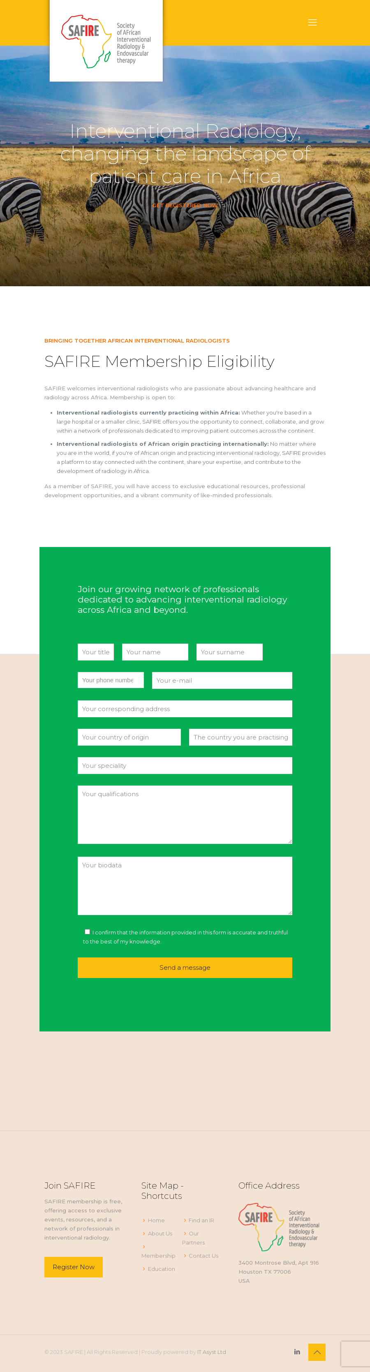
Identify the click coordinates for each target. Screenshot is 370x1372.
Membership (158, 1255)
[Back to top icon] (317, 1352)
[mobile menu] (312, 23)
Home (156, 1220)
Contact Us (203, 1255)
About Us (160, 1233)
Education (161, 1268)
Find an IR (201, 1220)
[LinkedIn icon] (297, 1352)
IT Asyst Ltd (211, 1352)
